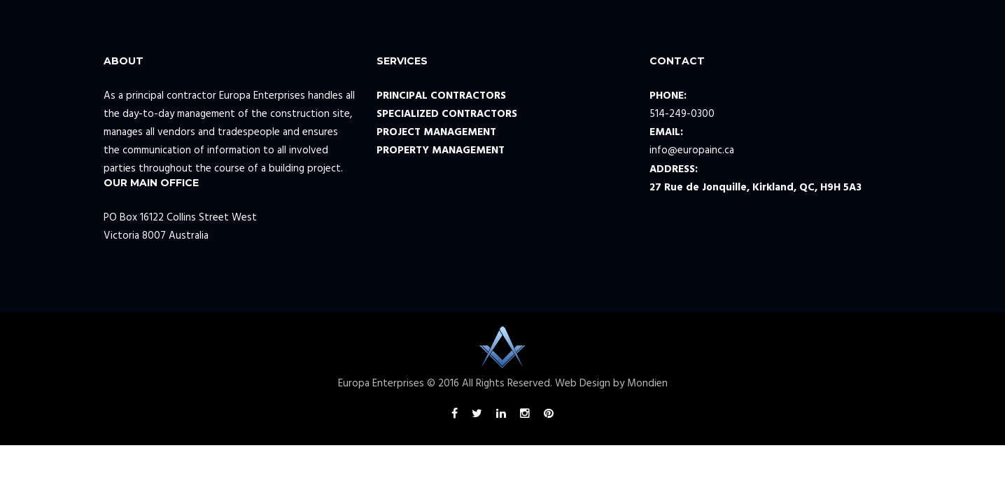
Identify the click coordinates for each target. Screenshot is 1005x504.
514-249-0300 (682, 114)
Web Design (582, 383)
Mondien (647, 383)
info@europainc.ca (691, 150)
